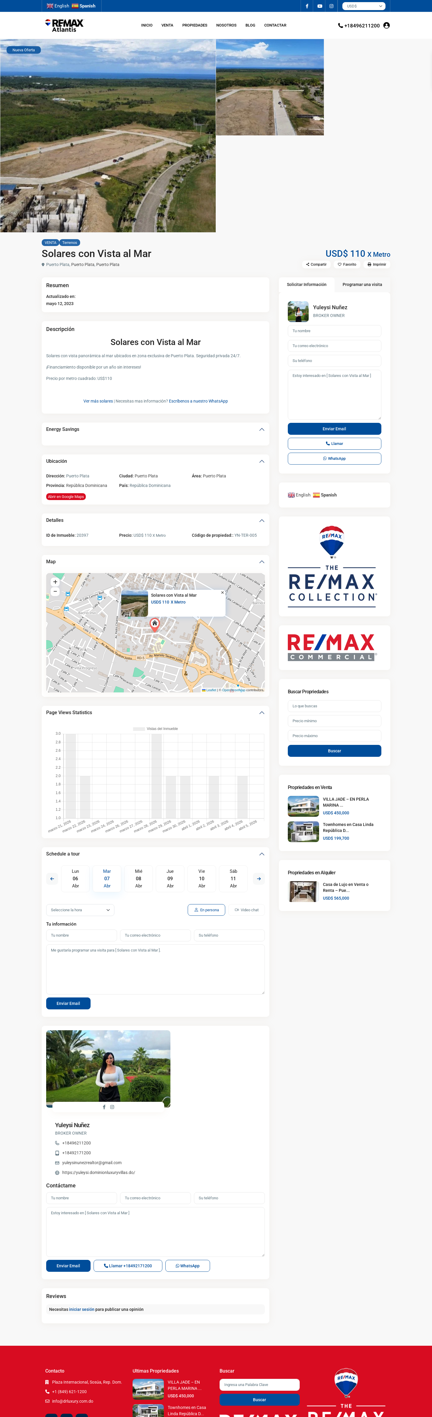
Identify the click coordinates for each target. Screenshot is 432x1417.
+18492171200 (186, 1061)
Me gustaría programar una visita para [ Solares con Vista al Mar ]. (155, 969)
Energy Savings (62, 429)
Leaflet (209, 690)
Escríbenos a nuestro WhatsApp (198, 401)
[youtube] (319, 6)
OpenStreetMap (233, 690)
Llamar (128, 1205)
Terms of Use (348, 1407)
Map (51, 561)
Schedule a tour (63, 854)
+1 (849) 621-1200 (69, 1330)
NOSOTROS (226, 25)
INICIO (147, 25)
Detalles (54, 520)
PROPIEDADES (194, 25)
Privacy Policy (373, 1407)
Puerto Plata (82, 264)
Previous (52, 879)
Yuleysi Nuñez (181, 1034)
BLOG (250, 25)
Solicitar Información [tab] (307, 284)
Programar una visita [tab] (362, 284)
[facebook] (307, 6)
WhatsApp (188, 1205)
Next (259, 879)
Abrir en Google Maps (66, 496)
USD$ (352, 6)
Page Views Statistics (69, 712)
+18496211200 (362, 26)
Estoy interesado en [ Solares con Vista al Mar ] (155, 1171)
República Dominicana (86, 485)
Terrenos (69, 242)
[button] (156, 625)
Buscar (334, 750)
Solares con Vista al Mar (174, 595)
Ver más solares (98, 401)
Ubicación (56, 461)
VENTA (167, 25)
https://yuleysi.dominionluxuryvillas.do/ (208, 1081)
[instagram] (331, 6)
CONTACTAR (275, 25)
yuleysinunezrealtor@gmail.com (201, 1071)
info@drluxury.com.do (72, 1340)
